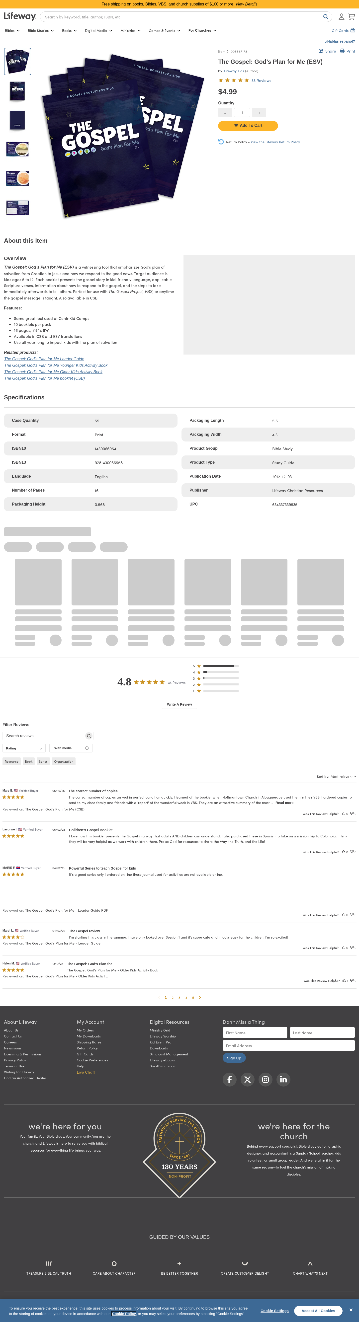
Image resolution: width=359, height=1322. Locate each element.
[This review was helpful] (343, 813)
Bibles (12, 30)
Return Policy (87, 1047)
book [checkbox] (28, 761)
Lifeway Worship (163, 1035)
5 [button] (193, 997)
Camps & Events (164, 30)
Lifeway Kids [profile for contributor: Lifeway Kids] (234, 70)
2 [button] (173, 997)
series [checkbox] (43, 761)
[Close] (351, 1310)
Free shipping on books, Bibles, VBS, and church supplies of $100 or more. (180, 4)
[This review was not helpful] (351, 813)
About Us (11, 1030)
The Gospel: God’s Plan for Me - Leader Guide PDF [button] (66, 910)
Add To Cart (248, 125)
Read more (284, 803)
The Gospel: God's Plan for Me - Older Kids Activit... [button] (66, 976)
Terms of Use (14, 1065)
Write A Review (179, 704)
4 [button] (186, 997)
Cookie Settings (275, 1311)
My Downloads (89, 1035)
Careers (10, 1041)
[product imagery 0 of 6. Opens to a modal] (123, 136)
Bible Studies (41, 30)
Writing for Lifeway (19, 1071)
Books (69, 30)
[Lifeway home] (20, 16)
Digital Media (98, 30)
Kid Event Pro (160, 1041)
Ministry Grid (160, 1030)
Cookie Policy (124, 1314)
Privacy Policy (15, 1059)
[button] (217, 667)
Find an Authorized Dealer (25, 1077)
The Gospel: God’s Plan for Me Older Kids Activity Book (53, 372)
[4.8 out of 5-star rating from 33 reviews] (244, 80)
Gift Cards (85, 1053)
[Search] (324, 16)
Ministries (130, 30)
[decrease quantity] (225, 112)
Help (80, 1065)
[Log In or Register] (341, 16)
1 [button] (166, 997)
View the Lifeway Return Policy (275, 141)
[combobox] (186, 16)
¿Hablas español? (340, 41)
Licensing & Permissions (22, 1053)
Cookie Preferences (92, 1059)
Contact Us (13, 1035)
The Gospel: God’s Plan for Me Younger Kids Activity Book (55, 365)
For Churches (202, 30)
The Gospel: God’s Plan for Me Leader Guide (44, 359)
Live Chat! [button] (86, 1072)
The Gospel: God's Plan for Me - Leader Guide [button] (62, 943)
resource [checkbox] (11, 761)
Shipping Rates (89, 1041)
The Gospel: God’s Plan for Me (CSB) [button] (55, 809)
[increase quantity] (259, 112)
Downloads (159, 1047)
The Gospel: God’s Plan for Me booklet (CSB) (44, 378)
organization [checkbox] (63, 761)
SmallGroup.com (163, 1065)
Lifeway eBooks (162, 1059)
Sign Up (234, 1057)
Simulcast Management (169, 1053)
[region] (179, 1310)
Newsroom (12, 1047)
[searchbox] (43, 736)
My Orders (85, 1030)
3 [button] (179, 997)
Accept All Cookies (318, 1311)
